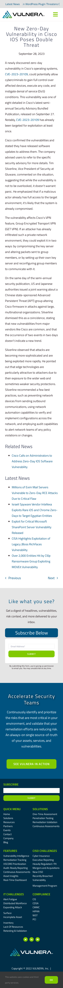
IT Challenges (13, 894)
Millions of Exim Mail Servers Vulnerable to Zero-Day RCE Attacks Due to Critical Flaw (35, 493)
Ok (51, 980)
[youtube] (37, 939)
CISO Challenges (45, 851)
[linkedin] (31, 939)
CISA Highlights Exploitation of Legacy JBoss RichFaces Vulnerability (31, 544)
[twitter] (25, 939)
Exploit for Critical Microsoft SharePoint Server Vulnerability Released (31, 527)
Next (51, 577)
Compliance (41, 894)
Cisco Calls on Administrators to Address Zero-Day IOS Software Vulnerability (32, 461)
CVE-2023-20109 (16, 74)
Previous (14, 577)
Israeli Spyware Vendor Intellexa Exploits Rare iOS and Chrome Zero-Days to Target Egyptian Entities (34, 510)
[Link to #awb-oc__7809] (55, 14)
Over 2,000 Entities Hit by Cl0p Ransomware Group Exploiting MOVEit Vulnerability (31, 561)
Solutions (40, 809)
